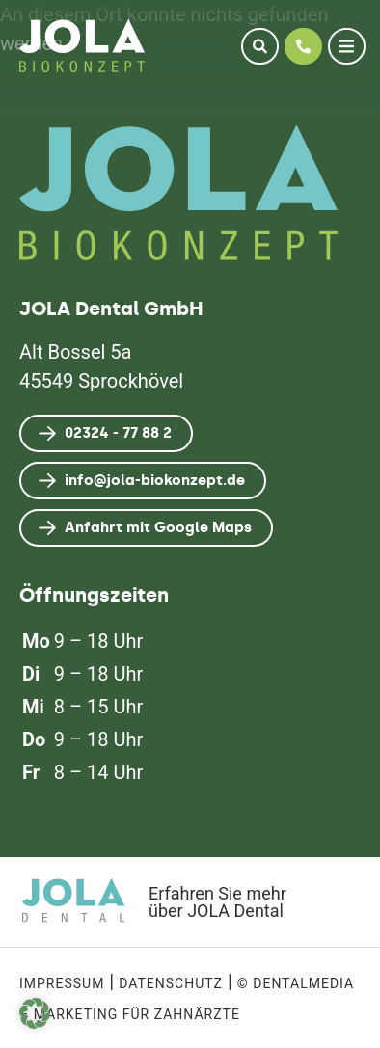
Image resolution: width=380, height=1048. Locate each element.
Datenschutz (171, 983)
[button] (34, 1013)
